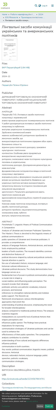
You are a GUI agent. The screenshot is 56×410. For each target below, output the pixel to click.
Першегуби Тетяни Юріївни (15, 85)
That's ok (49, 406)
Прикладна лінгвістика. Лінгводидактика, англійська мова (33, 17)
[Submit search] (36, 5)
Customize (6, 406)
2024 (40, 14)
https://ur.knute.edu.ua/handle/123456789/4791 (23, 379)
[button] (39, 5)
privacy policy (32, 401)
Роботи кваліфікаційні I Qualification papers (22, 14)
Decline (40, 406)
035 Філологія (11, 17)
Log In (45, 5)
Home (4, 14)
